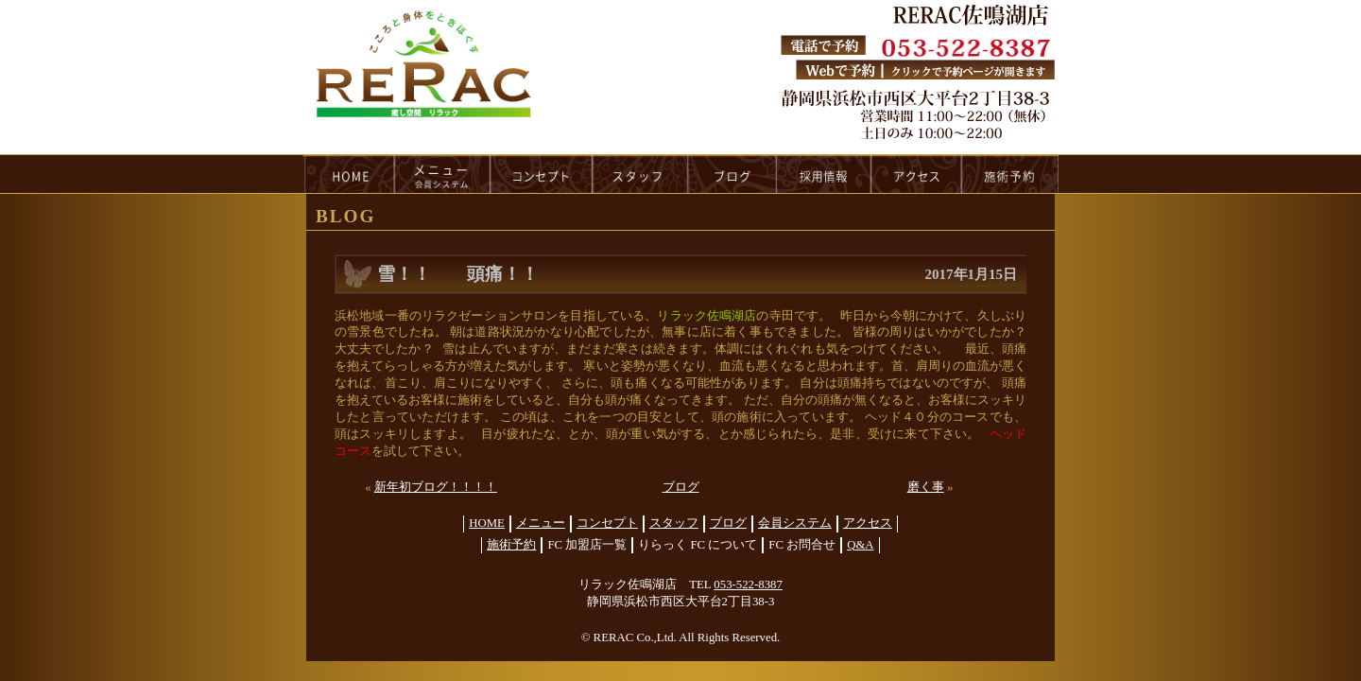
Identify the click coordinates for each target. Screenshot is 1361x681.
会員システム (795, 523)
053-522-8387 (748, 584)
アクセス (867, 523)
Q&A (860, 544)
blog (732, 174)
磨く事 (925, 487)
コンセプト (607, 523)
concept (542, 174)
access (916, 174)
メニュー (540, 523)
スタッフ (673, 523)
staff (640, 174)
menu (442, 174)
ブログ (681, 487)
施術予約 (511, 544)
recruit (824, 174)
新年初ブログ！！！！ (435, 487)
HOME (348, 174)
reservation (1010, 174)
